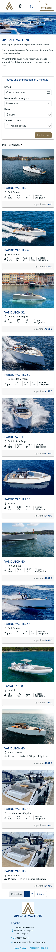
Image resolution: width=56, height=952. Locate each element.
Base (7, 109)
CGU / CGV (20, 947)
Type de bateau (13, 120)
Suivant (40, 894)
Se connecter (46, 5)
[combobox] (28, 114)
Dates (7, 87)
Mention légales (39, 947)
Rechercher (43, 135)
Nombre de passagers (16, 98)
